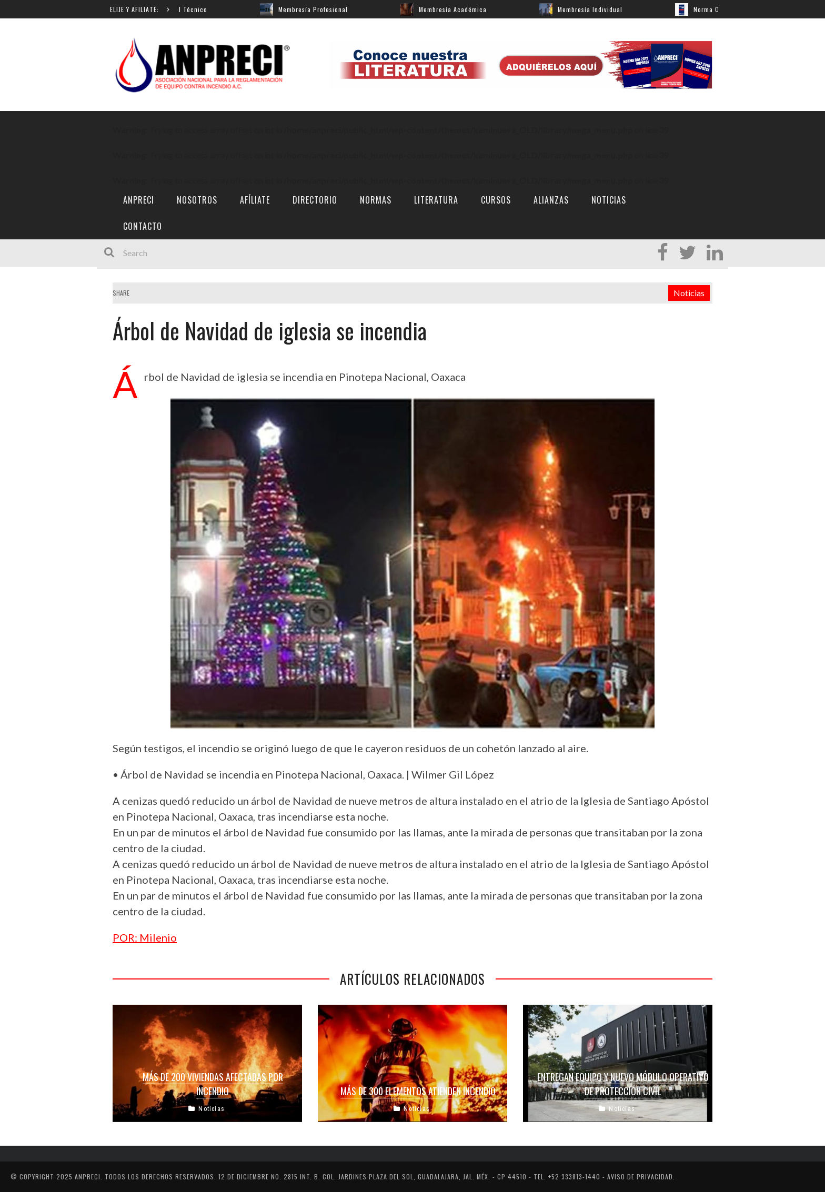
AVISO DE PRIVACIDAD (640, 1176)
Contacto (142, 226)
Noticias (608, 200)
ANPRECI (138, 200)
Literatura (436, 200)
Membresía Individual (595, 9)
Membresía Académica (458, 9)
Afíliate (255, 200)
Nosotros (197, 200)
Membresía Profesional (318, 9)
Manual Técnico (189, 9)
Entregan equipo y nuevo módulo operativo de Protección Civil (623, 1084)
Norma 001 (715, 9)
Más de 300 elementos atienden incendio (418, 1091)
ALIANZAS (551, 200)
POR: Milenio (145, 937)
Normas (375, 200)
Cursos (496, 200)
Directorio (315, 200)
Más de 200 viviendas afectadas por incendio (213, 1084)
